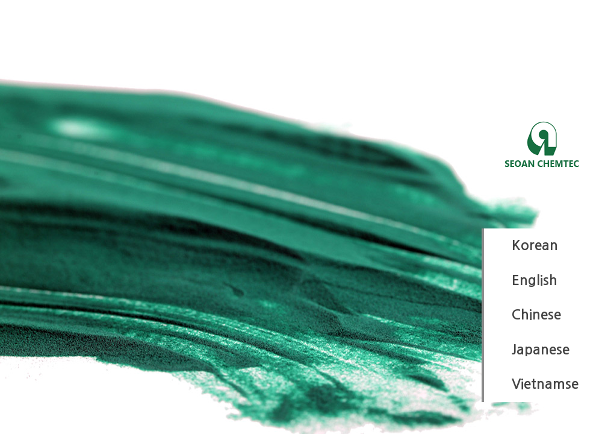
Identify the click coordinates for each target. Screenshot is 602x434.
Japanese (540, 349)
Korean (535, 245)
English (534, 280)
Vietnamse (545, 384)
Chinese (536, 314)
